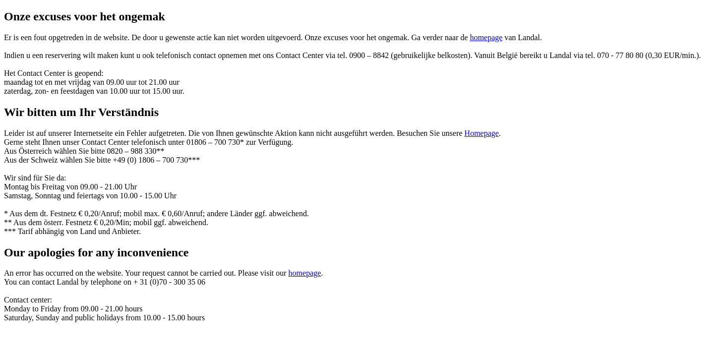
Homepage (482, 133)
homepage (486, 37)
